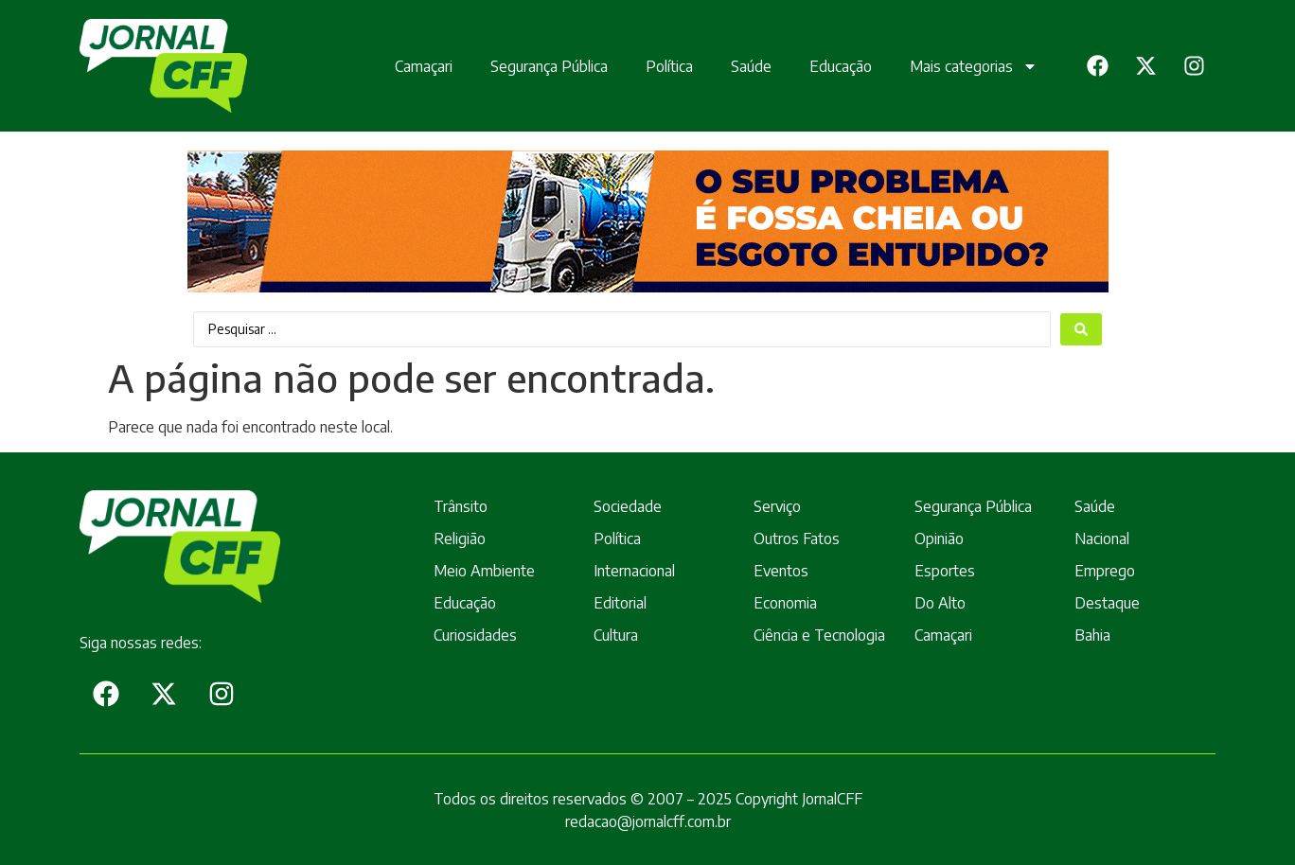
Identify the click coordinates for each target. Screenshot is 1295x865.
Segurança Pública (537, 64)
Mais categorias (962, 64)
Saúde (739, 64)
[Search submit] (1081, 329)
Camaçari (412, 64)
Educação (829, 64)
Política (658, 64)
